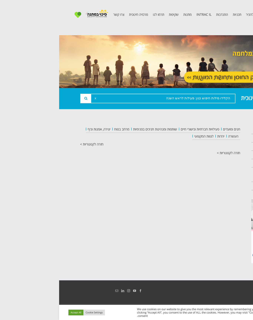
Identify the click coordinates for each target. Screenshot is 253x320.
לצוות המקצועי (144, 136)
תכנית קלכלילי (218, 163)
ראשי (225, 130)
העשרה (174, 136)
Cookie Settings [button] (35, 312)
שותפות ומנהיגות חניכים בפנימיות (96, 129)
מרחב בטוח (62, 129)
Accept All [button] (16, 312)
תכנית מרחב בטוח (215, 155)
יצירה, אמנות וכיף (40, 129)
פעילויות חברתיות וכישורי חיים (141, 129)
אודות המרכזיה (218, 138)
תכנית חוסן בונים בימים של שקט (216, 174)
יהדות (161, 136)
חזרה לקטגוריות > (32, 144)
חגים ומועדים (172, 129)
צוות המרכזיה (219, 146)
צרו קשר (223, 186)
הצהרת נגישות (228, 291)
